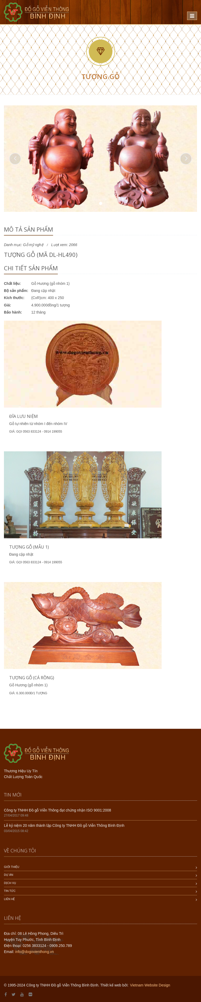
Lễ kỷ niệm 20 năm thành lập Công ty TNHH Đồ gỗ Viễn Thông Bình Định (64, 825)
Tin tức (10, 890)
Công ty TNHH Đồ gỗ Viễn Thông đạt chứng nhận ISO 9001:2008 (57, 810)
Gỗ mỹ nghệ (33, 245)
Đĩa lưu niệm (23, 416)
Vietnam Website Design (150, 985)
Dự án (8, 874)
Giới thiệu (11, 866)
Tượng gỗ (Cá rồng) (31, 678)
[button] (15, 159)
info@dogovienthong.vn (34, 952)
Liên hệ (9, 899)
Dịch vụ (10, 882)
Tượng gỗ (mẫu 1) (29, 547)
